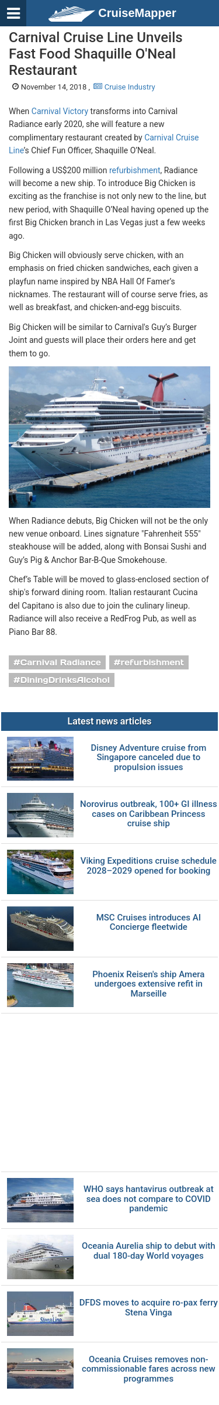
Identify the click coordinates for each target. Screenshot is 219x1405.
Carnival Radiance (60, 662)
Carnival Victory (60, 111)
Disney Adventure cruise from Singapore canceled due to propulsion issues (148, 757)
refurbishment (135, 170)
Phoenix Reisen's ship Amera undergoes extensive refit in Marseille (148, 984)
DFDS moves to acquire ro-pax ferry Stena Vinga (148, 1307)
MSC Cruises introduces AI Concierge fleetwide (148, 922)
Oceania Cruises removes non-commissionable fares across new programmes (148, 1369)
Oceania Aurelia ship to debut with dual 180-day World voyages (148, 1250)
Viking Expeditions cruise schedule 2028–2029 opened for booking (149, 865)
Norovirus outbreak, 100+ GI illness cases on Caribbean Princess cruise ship (148, 814)
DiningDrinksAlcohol (65, 680)
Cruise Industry (124, 87)
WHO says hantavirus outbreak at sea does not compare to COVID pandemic (149, 1199)
